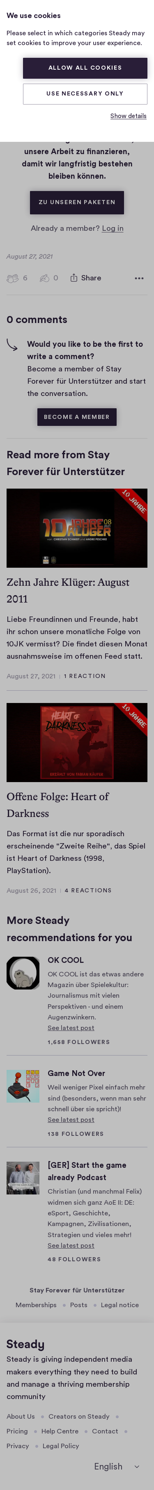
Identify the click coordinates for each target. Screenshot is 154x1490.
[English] (116, 1467)
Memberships (36, 1305)
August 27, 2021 (31, 676)
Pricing (17, 1431)
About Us (21, 1416)
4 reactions (88, 891)
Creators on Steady (79, 1416)
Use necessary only (85, 94)
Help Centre (59, 1431)
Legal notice (120, 1305)
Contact (105, 1431)
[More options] (139, 278)
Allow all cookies (85, 68)
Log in (113, 228)
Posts (78, 1305)
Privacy (18, 1446)
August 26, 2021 (31, 890)
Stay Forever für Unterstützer (77, 1290)
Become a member (77, 417)
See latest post (71, 1028)
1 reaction (85, 676)
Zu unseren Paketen (81, 198)
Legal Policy (61, 1446)
